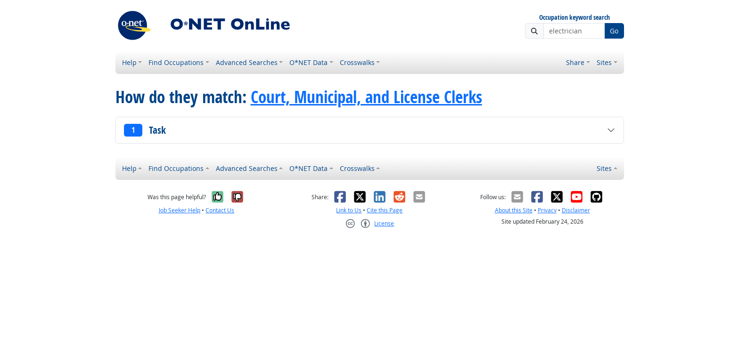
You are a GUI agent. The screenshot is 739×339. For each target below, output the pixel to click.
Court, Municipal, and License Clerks (366, 97)
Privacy (547, 210)
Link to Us (348, 210)
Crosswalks (357, 62)
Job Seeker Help (179, 210)
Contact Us (219, 210)
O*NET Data (308, 62)
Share (575, 62)
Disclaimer (576, 210)
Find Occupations (176, 62)
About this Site (514, 210)
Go (614, 30)
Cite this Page (384, 210)
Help (129, 62)
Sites (604, 62)
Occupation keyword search (574, 18)
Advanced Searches (247, 62)
